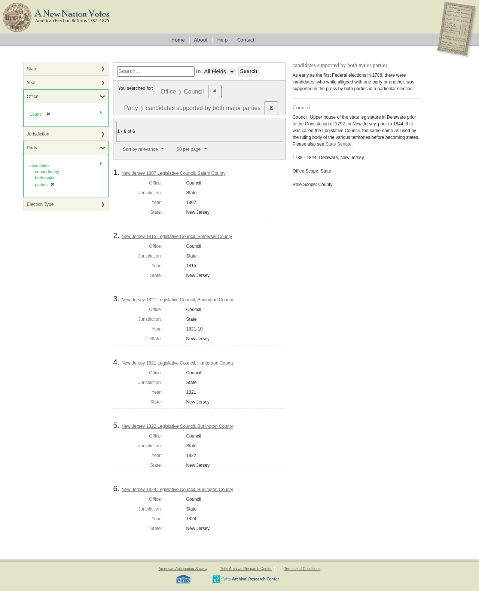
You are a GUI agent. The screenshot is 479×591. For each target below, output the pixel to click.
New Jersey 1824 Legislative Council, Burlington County (177, 489)
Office (33, 96)
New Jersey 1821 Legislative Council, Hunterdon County (178, 363)
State (32, 68)
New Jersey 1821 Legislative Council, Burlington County (177, 299)
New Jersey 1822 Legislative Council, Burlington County (177, 426)
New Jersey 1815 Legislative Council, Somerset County (177, 236)
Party (32, 147)
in (198, 71)
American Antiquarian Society (183, 569)
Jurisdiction (38, 134)
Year (31, 82)
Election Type (40, 204)
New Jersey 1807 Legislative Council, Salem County (174, 173)
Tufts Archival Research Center (246, 569)
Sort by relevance (140, 149)
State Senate (338, 144)
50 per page (189, 149)
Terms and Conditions (302, 569)
